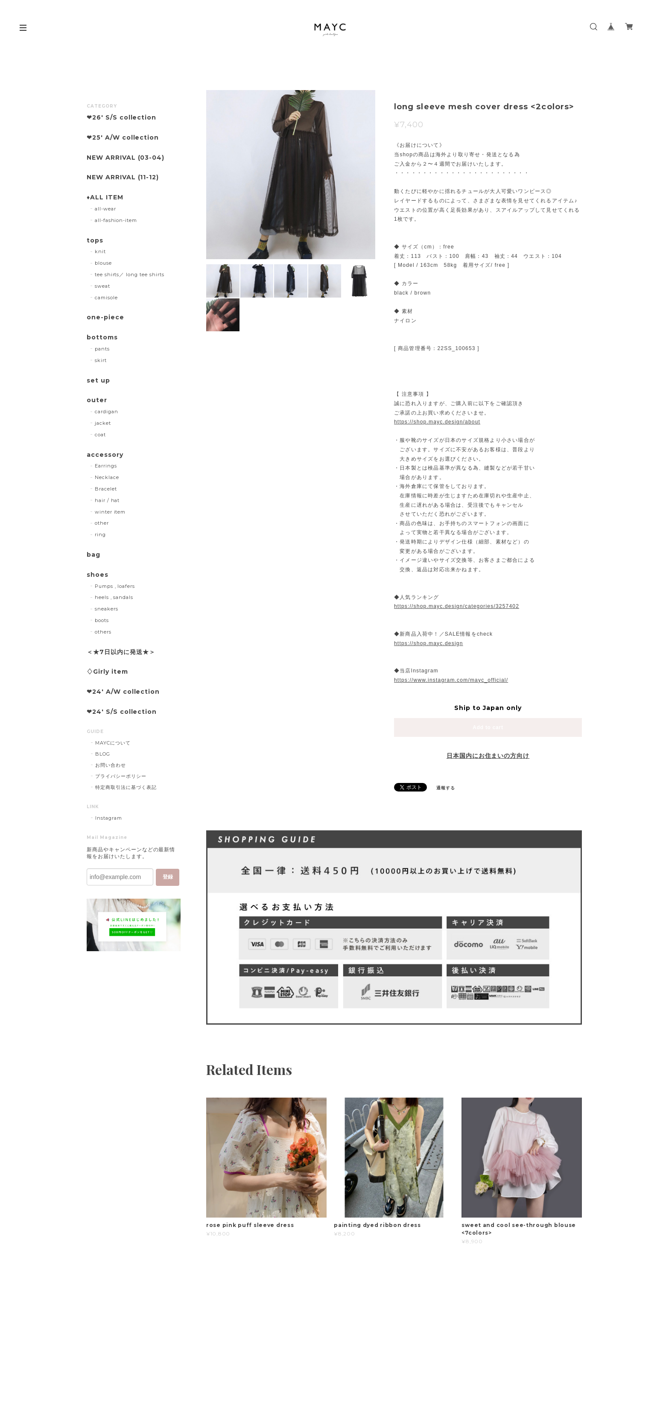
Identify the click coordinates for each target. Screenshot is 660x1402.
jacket (103, 423)
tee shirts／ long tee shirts (129, 274)
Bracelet (106, 489)
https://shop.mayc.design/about (437, 422)
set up (98, 380)
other (102, 523)
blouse (103, 263)
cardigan (106, 412)
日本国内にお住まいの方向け (488, 755)
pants (102, 349)
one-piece (105, 317)
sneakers (106, 609)
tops (95, 240)
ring (100, 534)
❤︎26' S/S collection (121, 117)
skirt (101, 360)
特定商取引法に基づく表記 (126, 787)
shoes (97, 574)
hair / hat (107, 500)
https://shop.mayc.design (428, 643)
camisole (106, 298)
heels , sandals (114, 597)
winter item (110, 512)
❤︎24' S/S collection (122, 712)
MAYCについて (113, 743)
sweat (102, 286)
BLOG (102, 754)
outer (97, 400)
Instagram (108, 818)
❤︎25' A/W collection (123, 137)
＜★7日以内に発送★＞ (121, 652)
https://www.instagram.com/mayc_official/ (451, 680)
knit (100, 251)
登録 (168, 877)
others (103, 632)
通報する (445, 788)
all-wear (105, 209)
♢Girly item (107, 671)
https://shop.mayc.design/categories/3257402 (456, 606)
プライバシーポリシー (120, 776)
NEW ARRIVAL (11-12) (123, 177)
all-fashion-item (116, 220)
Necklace (107, 477)
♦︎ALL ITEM (105, 197)
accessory (105, 455)
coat (100, 435)
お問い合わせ (110, 765)
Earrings (106, 466)
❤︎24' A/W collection (123, 691)
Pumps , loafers (115, 586)
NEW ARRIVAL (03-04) (125, 157)
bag (93, 554)
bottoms (102, 337)
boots (102, 620)
